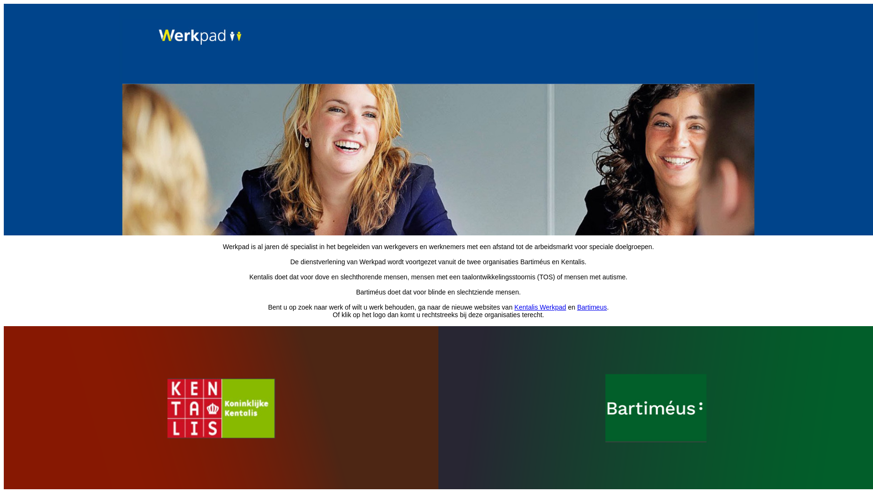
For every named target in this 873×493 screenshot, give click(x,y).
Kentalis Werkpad (540, 307)
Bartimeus (592, 307)
